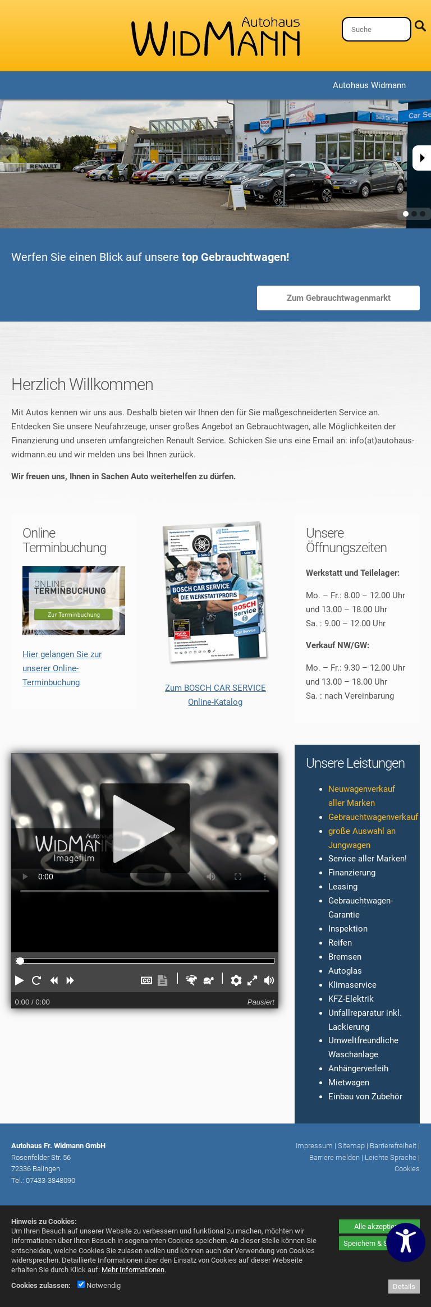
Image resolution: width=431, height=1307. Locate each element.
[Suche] (376, 29)
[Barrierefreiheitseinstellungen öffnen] (405, 1242)
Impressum (314, 1145)
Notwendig (99, 1285)
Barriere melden (334, 1157)
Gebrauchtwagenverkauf (373, 817)
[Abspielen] (144, 828)
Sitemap (351, 1145)
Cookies (407, 1168)
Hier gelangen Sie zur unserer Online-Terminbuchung (62, 668)
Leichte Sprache (390, 1157)
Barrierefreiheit (393, 1145)
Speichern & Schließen (379, 1243)
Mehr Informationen (133, 1269)
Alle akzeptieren (379, 1226)
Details (404, 1286)
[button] (19, 980)
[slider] (20, 961)
